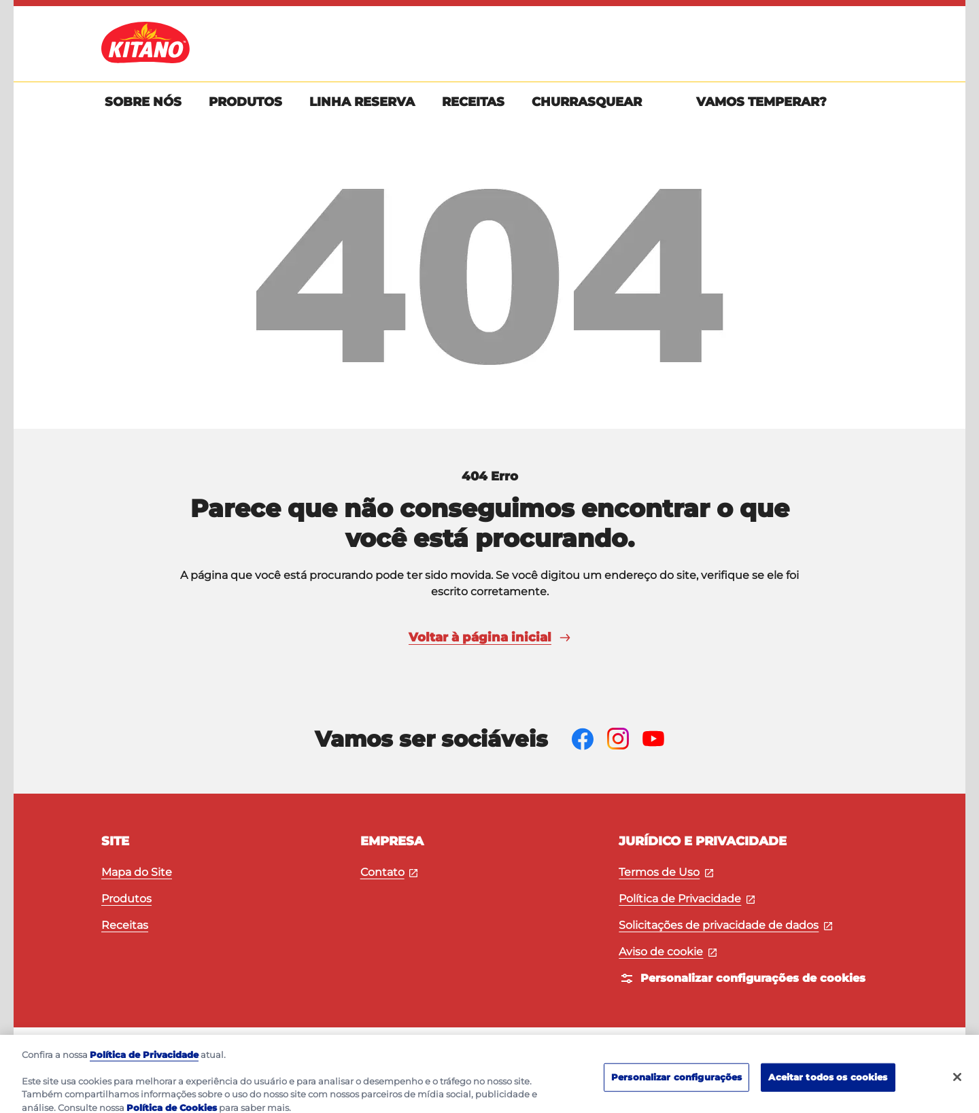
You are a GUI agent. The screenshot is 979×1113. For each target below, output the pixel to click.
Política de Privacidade (687, 898)
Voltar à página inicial (489, 637)
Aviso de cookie (668, 951)
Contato (389, 872)
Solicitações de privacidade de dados (725, 925)
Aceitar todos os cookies (827, 1083)
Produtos (126, 898)
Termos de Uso (666, 872)
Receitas (124, 925)
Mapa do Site (136, 872)
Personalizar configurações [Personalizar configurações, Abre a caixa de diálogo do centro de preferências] (676, 1083)
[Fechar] (957, 1084)
